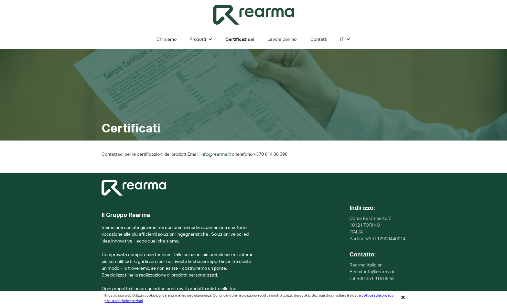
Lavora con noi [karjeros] (282, 39)
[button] (201, 39)
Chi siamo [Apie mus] (166, 39)
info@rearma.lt (215, 154)
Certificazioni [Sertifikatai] (239, 39)
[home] (253, 15)
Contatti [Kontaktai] (318, 39)
